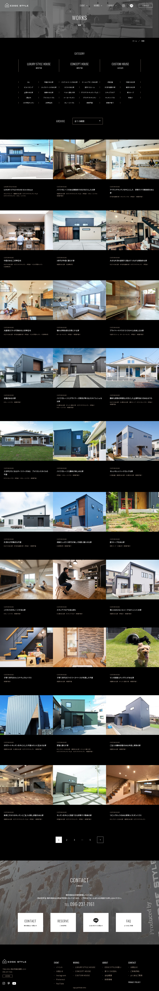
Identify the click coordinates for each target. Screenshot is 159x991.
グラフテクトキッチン (89, 97)
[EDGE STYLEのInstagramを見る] (123, 5)
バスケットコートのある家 (69, 82)
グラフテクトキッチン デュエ (89, 92)
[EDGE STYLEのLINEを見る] (131, 5)
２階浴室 (110, 82)
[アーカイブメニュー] (88, 121)
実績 (142, 41)
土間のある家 (28, 92)
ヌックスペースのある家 (48, 87)
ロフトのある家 (69, 87)
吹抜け (130, 97)
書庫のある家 (48, 92)
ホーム (134, 41)
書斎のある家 (130, 87)
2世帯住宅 (48, 103)
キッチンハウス (110, 97)
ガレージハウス (69, 103)
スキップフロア (110, 92)
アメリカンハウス (48, 97)
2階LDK (28, 97)
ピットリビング (28, 87)
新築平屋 (90, 103)
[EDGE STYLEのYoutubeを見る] (14, 983)
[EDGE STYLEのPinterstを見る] (9, 983)
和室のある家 (48, 82)
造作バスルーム (90, 87)
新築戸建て (110, 103)
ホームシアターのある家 (90, 82)
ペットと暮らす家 (69, 92)
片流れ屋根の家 (110, 87)
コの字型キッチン (28, 103)
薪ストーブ (130, 92)
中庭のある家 (130, 82)
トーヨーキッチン (69, 97)
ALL (28, 82)
